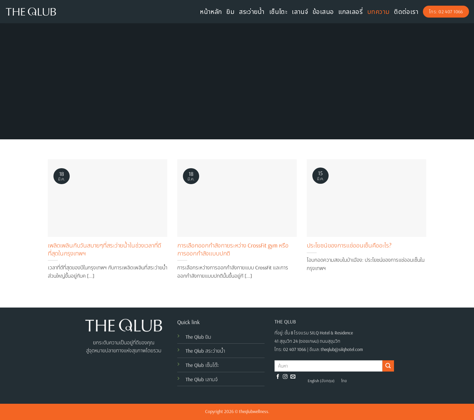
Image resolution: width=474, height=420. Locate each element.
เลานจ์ (300, 12)
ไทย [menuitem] (344, 380)
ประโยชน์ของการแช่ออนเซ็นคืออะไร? (349, 245)
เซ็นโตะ (278, 12)
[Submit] (388, 366)
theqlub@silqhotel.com (342, 349)
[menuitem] (321, 381)
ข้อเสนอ (323, 12)
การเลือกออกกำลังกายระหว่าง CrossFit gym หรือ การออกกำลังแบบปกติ (232, 249)
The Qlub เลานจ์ (202, 379)
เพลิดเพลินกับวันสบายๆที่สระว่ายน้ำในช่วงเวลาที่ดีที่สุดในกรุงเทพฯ (104, 249)
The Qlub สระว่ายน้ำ (205, 350)
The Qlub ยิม (198, 336)
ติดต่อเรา (406, 12)
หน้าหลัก (211, 12)
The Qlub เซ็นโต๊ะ (202, 365)
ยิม (230, 12)
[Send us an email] (292, 377)
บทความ (378, 12)
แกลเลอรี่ (350, 12)
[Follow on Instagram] (285, 377)
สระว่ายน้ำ (252, 12)
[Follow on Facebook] (278, 377)
